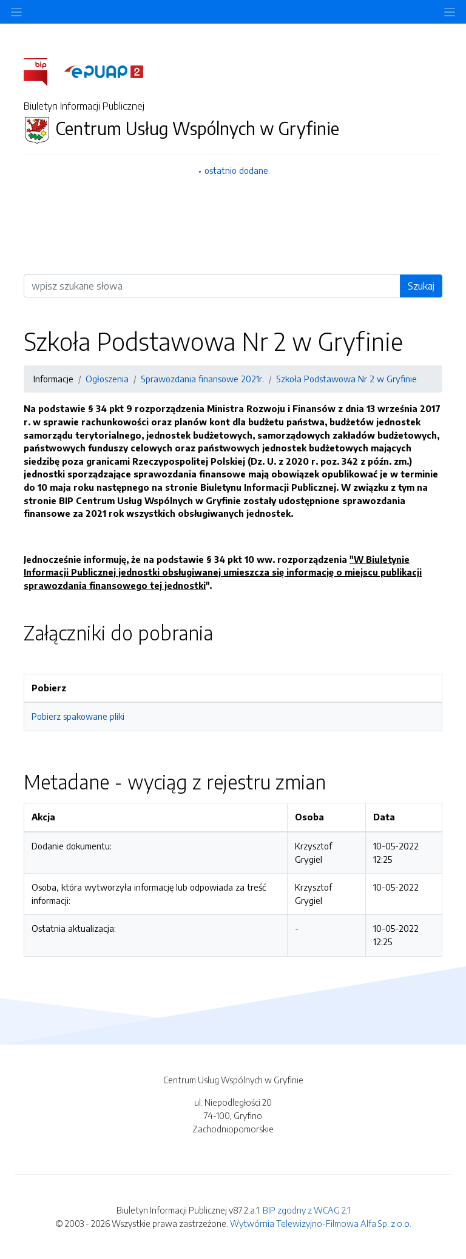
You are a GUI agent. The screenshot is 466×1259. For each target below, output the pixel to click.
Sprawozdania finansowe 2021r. (202, 378)
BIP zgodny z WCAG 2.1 (306, 1209)
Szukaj (421, 286)
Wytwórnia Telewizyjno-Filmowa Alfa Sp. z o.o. (320, 1223)
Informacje (53, 378)
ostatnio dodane (236, 170)
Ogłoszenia (107, 378)
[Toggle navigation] (449, 12)
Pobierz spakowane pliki (78, 716)
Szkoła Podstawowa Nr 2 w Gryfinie (346, 378)
